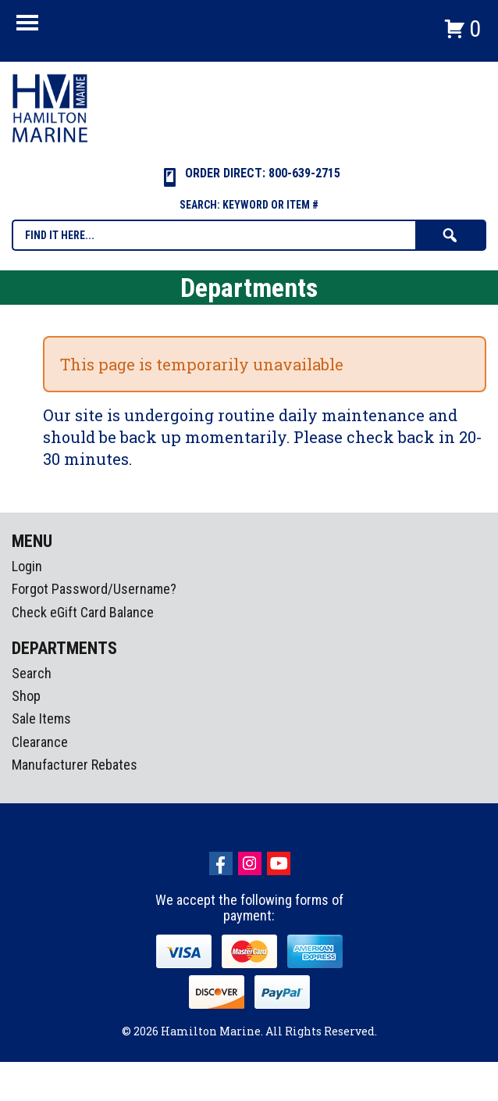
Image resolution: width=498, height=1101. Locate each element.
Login (27, 566)
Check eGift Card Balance (83, 612)
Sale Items (41, 718)
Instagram (249, 863)
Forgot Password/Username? (94, 589)
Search (32, 673)
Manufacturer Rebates (74, 764)
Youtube (278, 863)
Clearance (40, 742)
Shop (26, 696)
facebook (221, 863)
